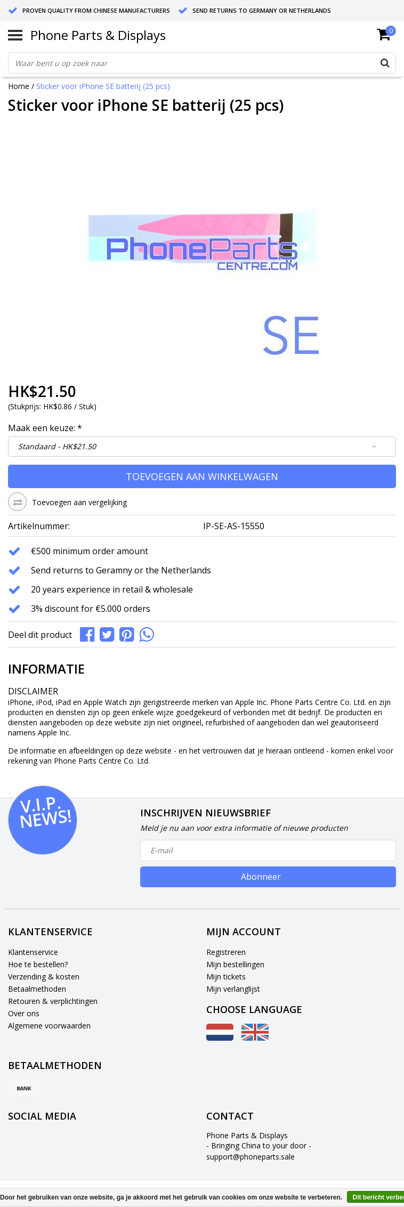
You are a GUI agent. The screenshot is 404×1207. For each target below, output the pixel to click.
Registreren (226, 952)
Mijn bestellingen (235, 964)
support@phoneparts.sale (250, 1157)
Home (18, 86)
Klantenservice (33, 952)
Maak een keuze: (45, 428)
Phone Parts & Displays (98, 35)
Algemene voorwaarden (49, 1025)
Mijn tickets (226, 976)
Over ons (23, 1013)
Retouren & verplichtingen (53, 1001)
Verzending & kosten (43, 976)
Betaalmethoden (37, 989)
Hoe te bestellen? (38, 964)
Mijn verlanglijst (233, 989)
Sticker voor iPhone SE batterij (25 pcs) (103, 86)
